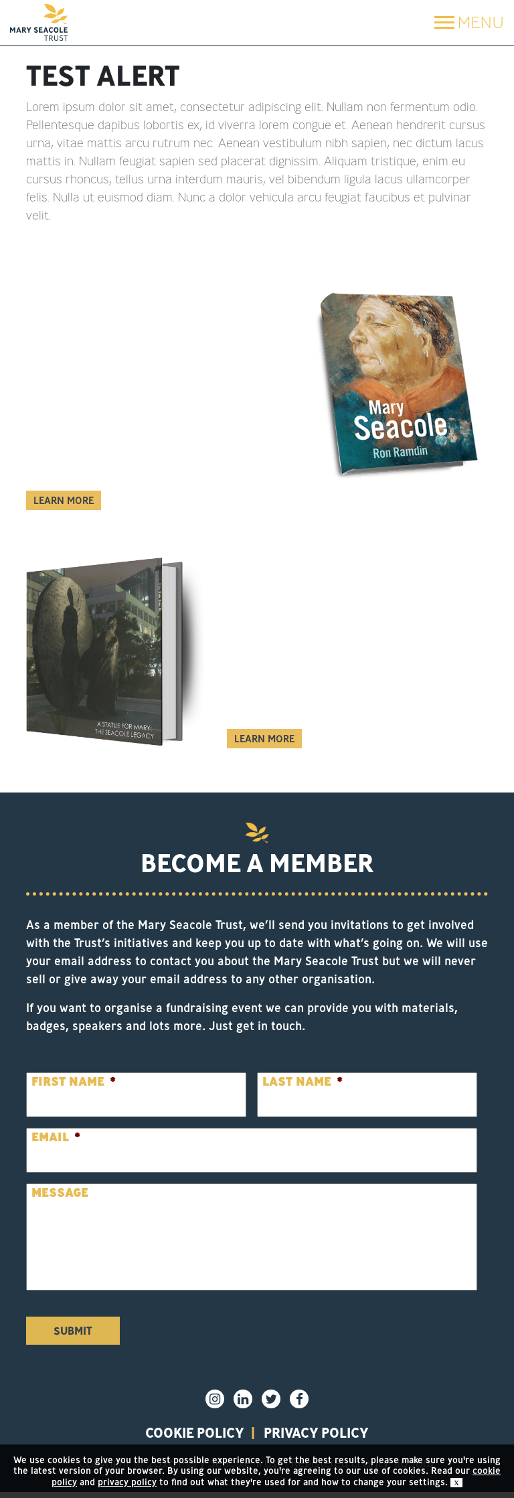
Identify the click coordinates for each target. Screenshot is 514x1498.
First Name (73, 1081)
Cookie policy (178, 1435)
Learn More (63, 500)
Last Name (302, 1081)
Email (55, 1137)
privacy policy (331, 1435)
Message (59, 1192)
